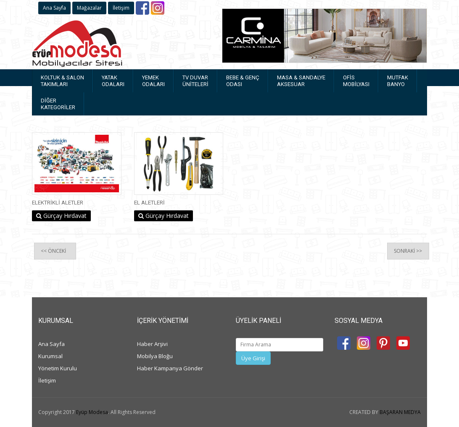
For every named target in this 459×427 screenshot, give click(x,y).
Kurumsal (50, 356)
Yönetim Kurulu (57, 368)
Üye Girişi (253, 358)
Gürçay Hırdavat (61, 216)
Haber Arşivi (152, 344)
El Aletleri (149, 202)
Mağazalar (89, 7)
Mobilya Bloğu (155, 356)
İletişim (121, 7)
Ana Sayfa (54, 7)
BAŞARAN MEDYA (400, 412)
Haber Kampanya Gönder (170, 368)
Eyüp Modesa (92, 412)
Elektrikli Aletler (57, 202)
